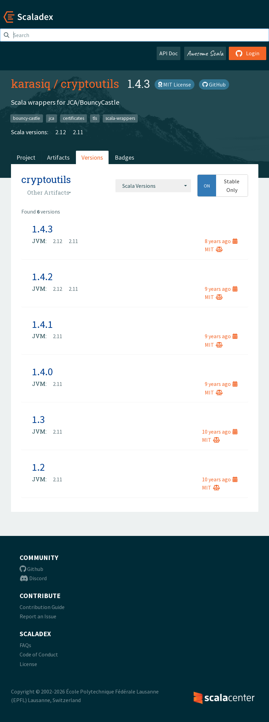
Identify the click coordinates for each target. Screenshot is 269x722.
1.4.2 (42, 276)
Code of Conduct (39, 654)
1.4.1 (42, 324)
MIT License (174, 84)
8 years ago (221, 241)
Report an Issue (38, 616)
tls (95, 118)
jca (51, 118)
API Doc (168, 53)
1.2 (38, 466)
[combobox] (153, 185)
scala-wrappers (120, 118)
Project (25, 157)
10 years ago (219, 431)
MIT (214, 249)
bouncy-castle (26, 118)
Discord (33, 578)
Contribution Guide (42, 607)
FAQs (25, 645)
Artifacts (58, 157)
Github (31, 568)
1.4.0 (42, 371)
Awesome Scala (205, 53)
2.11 (78, 132)
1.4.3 (42, 228)
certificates (73, 118)
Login (247, 53)
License (28, 664)
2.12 (60, 132)
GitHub (214, 84)
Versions (92, 157)
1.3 (38, 419)
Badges (124, 157)
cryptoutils (90, 83)
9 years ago (221, 288)
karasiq (31, 83)
